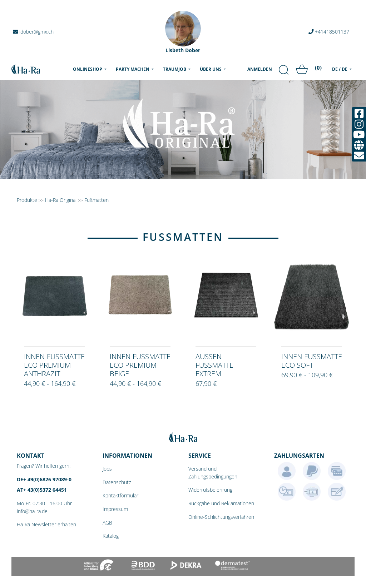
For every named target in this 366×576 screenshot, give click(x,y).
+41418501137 (328, 31)
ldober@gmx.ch (33, 31)
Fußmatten (96, 200)
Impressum (115, 509)
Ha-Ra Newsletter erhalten (46, 524)
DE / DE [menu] (340, 69)
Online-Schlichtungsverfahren (221, 516)
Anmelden (259, 69)
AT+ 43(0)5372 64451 (42, 489)
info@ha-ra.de (32, 511)
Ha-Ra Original (61, 200)
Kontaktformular (120, 495)
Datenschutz (117, 482)
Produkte (27, 200)
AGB (107, 522)
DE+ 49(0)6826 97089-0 (44, 479)
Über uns (211, 69)
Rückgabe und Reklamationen (221, 503)
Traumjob (175, 69)
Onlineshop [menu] (91, 69)
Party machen (133, 69)
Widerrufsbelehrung (210, 489)
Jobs (107, 468)
